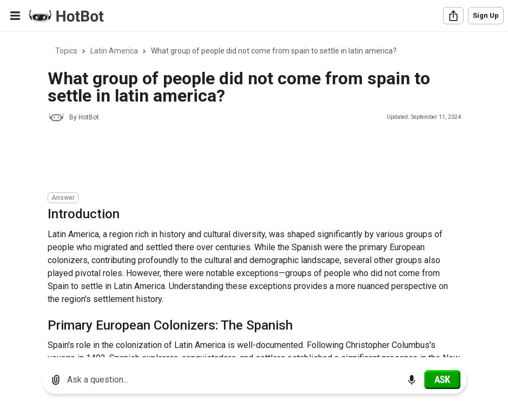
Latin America (114, 50)
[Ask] (442, 379)
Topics (66, 50)
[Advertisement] (244, 159)
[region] (254, 194)
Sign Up (486, 15)
